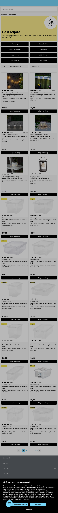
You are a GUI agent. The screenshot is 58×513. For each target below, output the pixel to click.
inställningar (44, 496)
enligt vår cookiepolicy (29, 487)
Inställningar (29, 509)
